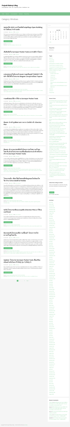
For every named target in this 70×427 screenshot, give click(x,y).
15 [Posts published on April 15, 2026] (55, 36)
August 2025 (51, 213)
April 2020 (51, 285)
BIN (7, 90)
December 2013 (52, 358)
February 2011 (51, 371)
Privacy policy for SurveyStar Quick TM (56, 67)
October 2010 (51, 376)
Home (3, 13)
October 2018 (51, 312)
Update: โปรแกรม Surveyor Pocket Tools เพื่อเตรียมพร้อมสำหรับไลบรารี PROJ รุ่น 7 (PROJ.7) (22, 261)
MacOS (8, 200)
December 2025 (52, 207)
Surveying (15, 89)
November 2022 (52, 252)
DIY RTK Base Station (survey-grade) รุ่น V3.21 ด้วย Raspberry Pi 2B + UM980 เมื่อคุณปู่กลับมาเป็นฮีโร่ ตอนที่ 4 (58, 102)
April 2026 (51, 202)
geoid (12, 90)
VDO (19, 115)
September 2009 (52, 392)
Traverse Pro (52, 75)
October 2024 (51, 225)
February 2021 (51, 269)
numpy (29, 201)
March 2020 (51, 287)
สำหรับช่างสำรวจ (32, 115)
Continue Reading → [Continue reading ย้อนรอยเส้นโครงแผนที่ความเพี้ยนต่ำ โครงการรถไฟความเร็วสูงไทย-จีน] (8, 248)
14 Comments (17, 156)
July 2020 (50, 280)
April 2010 (51, 381)
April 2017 (51, 335)
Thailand (41, 90)
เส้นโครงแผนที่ (21, 253)
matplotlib (26, 201)
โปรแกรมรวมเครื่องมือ (36, 67)
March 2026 (51, 204)
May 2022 (51, 259)
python (11, 66)
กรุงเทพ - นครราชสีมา (37, 251)
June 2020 (51, 282)
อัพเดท (39, 141)
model (24, 90)
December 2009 (52, 387)
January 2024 (51, 234)
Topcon (5, 91)
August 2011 (51, 367)
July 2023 (50, 241)
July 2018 (50, 317)
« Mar (50, 42)
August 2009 (51, 394)
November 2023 (52, 236)
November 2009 (52, 388)
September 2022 (52, 255)
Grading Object (19, 141)
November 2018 (52, 310)
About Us (7, 13)
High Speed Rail (16, 169)
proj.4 (10, 276)
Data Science (19, 201)
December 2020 (52, 273)
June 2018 (51, 319)
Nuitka (12, 67)
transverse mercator (15, 170)
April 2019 (51, 303)
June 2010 (51, 380)
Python (15, 67)
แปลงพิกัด (40, 170)
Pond (28, 141)
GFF (14, 90)
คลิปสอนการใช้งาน (23, 115)
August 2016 (51, 348)
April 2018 (51, 323)
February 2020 (51, 289)
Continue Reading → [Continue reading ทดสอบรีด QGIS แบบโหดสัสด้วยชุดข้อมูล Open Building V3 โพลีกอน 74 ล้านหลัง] (8, 41)
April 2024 (51, 232)
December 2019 (52, 293)
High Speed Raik (9, 251)
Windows (9, 43)
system (39, 169)
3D (7, 140)
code (8, 201)
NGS (25, 90)
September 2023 (52, 239)
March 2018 (51, 324)
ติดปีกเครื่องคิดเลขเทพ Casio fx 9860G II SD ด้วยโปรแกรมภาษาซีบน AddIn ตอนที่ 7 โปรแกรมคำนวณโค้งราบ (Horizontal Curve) (58, 404)
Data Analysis (14, 201)
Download (21, 13)
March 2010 (51, 383)
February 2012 (51, 360)
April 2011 (51, 369)
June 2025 (51, 216)
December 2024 (52, 221)
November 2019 (52, 294)
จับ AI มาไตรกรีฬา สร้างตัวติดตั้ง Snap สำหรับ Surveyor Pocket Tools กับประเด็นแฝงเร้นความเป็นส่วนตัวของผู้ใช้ (58, 133)
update (7, 91)
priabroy (11, 32)
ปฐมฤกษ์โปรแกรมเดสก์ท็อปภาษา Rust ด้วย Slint (57, 152)
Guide (8, 115)
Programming (9, 89)
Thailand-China (6, 170)
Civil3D (11, 141)
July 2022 (50, 257)
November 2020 (52, 275)
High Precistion (17, 90)
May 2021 (51, 268)
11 (24, 280)
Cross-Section (14, 141)
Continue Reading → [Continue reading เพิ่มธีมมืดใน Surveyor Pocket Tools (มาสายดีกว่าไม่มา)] (8, 63)
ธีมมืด (32, 67)
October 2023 (51, 237)
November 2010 (52, 374)
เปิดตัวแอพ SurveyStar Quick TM (55, 172)
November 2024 (52, 223)
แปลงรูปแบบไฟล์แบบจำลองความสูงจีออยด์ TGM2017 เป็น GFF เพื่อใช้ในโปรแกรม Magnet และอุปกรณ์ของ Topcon (23, 75)
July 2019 (50, 300)
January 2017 (51, 341)
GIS (7, 43)
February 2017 (51, 339)
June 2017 (51, 332)
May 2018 (51, 321)
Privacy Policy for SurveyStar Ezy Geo (56, 65)
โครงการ (5, 171)
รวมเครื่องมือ (32, 276)
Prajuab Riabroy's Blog (10, 5)
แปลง (15, 91)
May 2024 (51, 230)
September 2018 (52, 314)
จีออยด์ (10, 91)
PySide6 (8, 66)
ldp (14, 251)
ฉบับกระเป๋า (25, 67)
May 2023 (51, 245)
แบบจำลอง (12, 91)
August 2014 (51, 353)
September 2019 (52, 296)
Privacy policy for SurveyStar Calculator (56, 63)
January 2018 (51, 326)
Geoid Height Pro (53, 78)
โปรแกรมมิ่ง (5, 202)
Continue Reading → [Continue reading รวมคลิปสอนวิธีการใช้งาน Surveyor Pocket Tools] (8, 111)
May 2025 (51, 218)
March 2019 (51, 305)
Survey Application (14, 13)
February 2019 (51, 307)
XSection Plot (18, 140)
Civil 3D (8, 141)
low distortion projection (24, 169)
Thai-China (32, 251)
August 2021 (51, 266)
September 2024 (52, 227)
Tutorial (17, 115)
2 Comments (17, 32)
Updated (30, 141)
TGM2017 (38, 90)
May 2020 (51, 284)
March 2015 (51, 351)
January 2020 (51, 291)
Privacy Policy (26, 13)
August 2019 (51, 298)
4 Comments (17, 264)
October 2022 (51, 253)
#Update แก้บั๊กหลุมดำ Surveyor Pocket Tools (57, 150)
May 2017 (51, 333)
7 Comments (17, 79)
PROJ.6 (12, 276)
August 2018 (51, 316)
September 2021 (52, 264)
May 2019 (51, 301)
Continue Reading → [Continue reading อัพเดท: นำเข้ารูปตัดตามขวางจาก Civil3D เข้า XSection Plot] (8, 137)
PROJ (8, 276)
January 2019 (51, 308)
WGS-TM (22, 170)
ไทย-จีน (17, 171)
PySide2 (15, 200)
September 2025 (52, 211)
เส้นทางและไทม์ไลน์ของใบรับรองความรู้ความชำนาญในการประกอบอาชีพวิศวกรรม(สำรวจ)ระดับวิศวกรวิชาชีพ (58, 116)
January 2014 (51, 356)
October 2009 (51, 390)
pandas (32, 201)
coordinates (9, 169)
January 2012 (51, 362)
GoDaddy (25, 424)
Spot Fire (52, 80)
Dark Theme (9, 67)
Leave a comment (18, 101)
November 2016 (52, 344)
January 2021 (51, 271)
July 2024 (50, 229)
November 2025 (52, 209)
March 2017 (51, 337)
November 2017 (52, 328)
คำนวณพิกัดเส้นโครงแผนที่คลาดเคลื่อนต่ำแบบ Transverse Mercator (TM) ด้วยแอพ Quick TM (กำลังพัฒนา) (57, 175)
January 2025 (51, 220)
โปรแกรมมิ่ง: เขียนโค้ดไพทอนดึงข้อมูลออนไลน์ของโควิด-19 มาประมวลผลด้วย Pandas (22, 179)
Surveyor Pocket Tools (15, 66)
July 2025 (50, 214)
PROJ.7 (15, 276)
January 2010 (51, 385)
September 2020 (52, 278)
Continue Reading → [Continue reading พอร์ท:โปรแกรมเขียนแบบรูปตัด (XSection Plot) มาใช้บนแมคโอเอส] (8, 222)
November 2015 (52, 349)
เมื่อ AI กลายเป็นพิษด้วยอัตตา (54, 141)
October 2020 (51, 277)
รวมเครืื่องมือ (17, 253)
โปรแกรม (18, 91)
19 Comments (17, 237)
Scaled (30, 169)
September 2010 (52, 378)
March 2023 (51, 246)
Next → (28, 280)
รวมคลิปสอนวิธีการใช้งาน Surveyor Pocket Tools (21, 98)
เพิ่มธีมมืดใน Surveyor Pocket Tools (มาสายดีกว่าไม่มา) (23, 52)
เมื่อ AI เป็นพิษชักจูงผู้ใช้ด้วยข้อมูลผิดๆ (55, 139)
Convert (10, 90)
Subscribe (52, 192)
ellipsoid (12, 169)
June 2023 (51, 243)
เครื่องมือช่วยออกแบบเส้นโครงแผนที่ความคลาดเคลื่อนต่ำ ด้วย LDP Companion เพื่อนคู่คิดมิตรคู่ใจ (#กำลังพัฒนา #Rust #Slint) (57, 148)
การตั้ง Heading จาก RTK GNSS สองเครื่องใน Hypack (58, 154)
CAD (8, 140)
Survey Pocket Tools (12, 115)
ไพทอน (21, 91)
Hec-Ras (25, 141)
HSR (20, 169)
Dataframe (22, 201)
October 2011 (51, 365)
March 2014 (51, 355)
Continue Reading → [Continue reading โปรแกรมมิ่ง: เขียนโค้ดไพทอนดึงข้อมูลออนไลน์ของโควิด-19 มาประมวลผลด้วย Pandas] (8, 197)
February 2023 (51, 248)
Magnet (21, 90)
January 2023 (51, 250)
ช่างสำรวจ (29, 67)
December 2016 (52, 342)
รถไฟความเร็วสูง (30, 170)
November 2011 (52, 364)
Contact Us (51, 90)
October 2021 (51, 262)
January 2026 (51, 205)
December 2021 (52, 261)
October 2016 (51, 346)
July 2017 (50, 330)
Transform (10, 170)
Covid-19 (10, 201)
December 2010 (52, 372)
